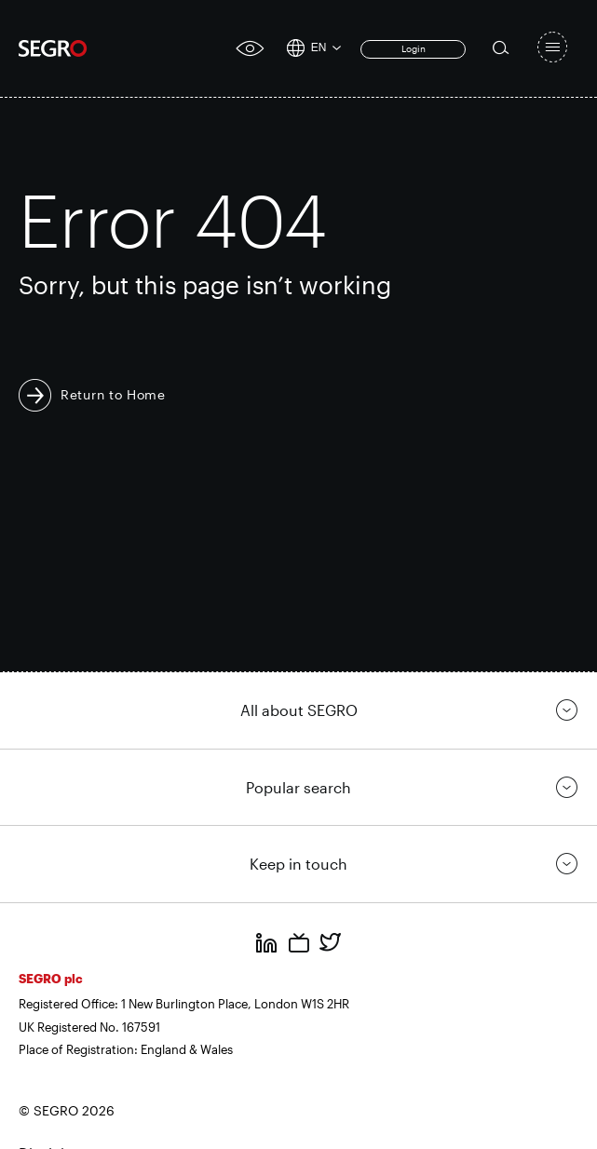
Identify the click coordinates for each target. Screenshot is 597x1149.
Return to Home (113, 394)
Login (413, 48)
